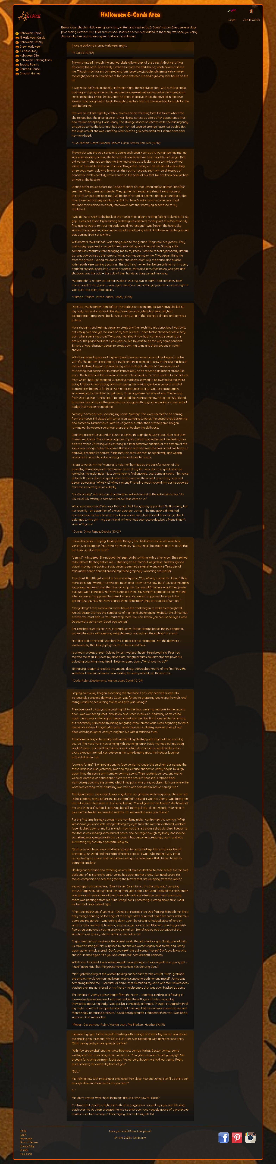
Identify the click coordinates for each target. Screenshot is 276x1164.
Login (23, 1134)
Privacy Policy (27, 1146)
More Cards (26, 1138)
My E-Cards (26, 1153)
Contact (24, 1150)
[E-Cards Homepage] (37, 15)
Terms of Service (29, 1142)
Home (23, 1130)
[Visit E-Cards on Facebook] (223, 1142)
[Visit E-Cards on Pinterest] (237, 1142)
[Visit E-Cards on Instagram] (250, 1142)
